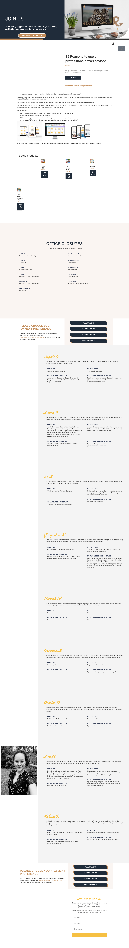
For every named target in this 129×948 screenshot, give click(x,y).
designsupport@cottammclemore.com (32, 337)
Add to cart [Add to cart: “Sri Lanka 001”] (69, 176)
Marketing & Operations (79, 71)
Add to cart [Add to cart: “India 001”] (44, 174)
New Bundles (91, 71)
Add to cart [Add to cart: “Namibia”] (93, 172)
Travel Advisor (76, 73)
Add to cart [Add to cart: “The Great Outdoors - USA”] (20, 206)
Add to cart (73, 77)
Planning (98, 71)
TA (70, 73)
